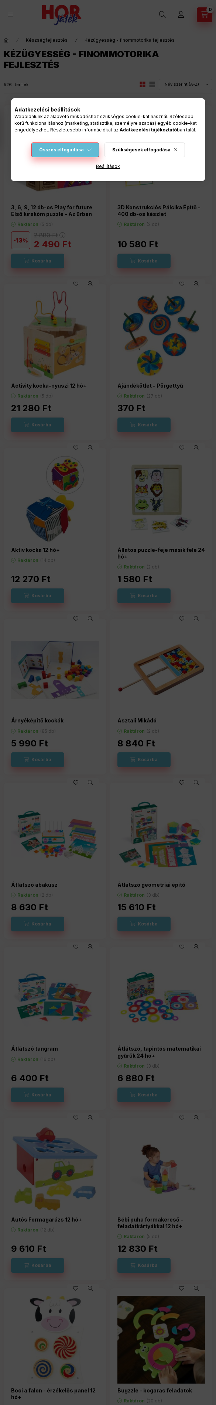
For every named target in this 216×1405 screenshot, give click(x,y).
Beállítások (108, 166)
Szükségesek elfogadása (141, 149)
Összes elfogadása (61, 149)
